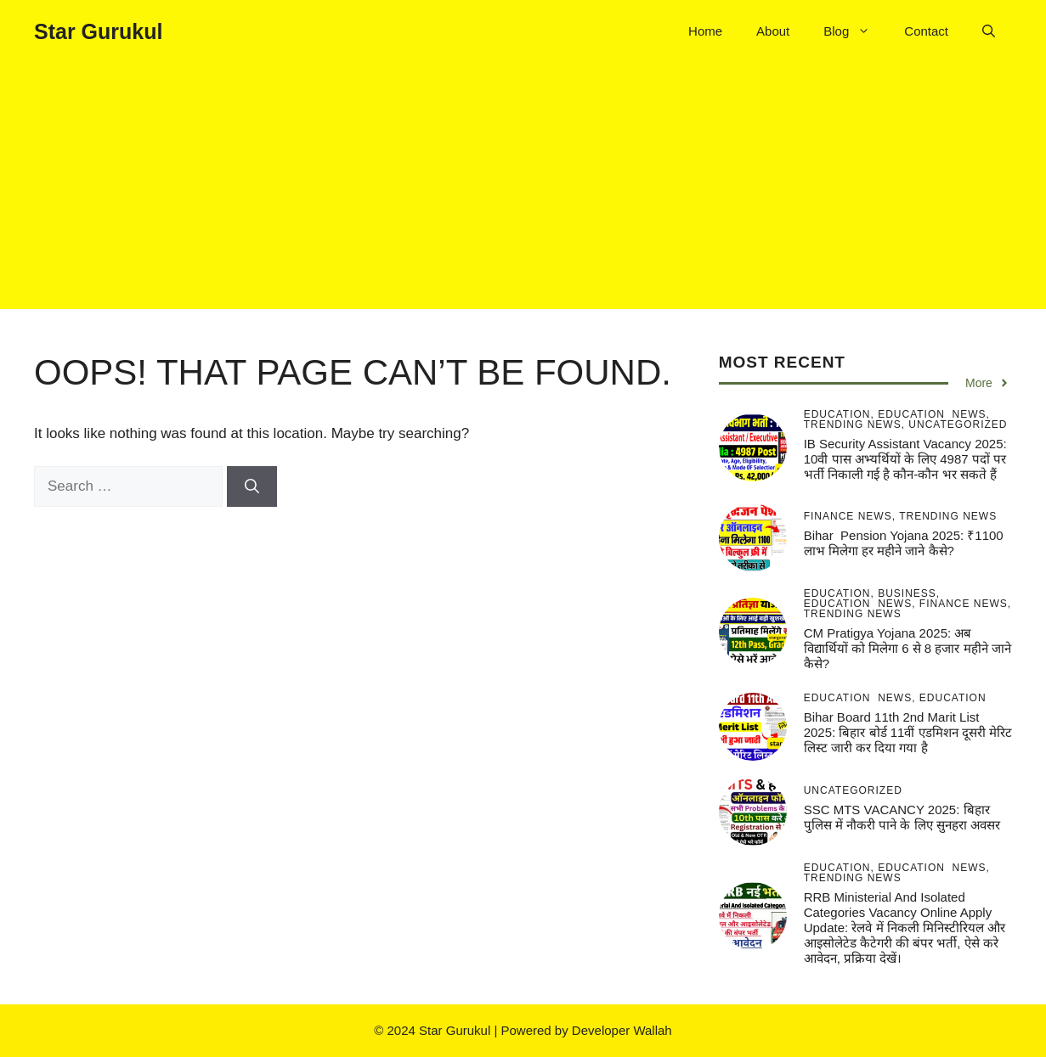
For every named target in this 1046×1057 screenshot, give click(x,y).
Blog (855, 31)
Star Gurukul (98, 31)
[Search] (252, 486)
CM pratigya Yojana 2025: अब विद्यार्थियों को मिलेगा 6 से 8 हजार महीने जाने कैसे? (907, 648)
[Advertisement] (523, 190)
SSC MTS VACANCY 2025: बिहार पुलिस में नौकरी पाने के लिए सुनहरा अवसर (902, 817)
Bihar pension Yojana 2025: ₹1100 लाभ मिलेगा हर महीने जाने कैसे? (904, 543)
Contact (926, 31)
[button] (988, 31)
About (772, 31)
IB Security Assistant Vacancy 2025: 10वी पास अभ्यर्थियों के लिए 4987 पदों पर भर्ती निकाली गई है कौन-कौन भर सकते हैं (905, 458)
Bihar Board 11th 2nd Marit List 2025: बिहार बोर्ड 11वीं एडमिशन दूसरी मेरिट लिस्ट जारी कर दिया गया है (908, 732)
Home (705, 31)
